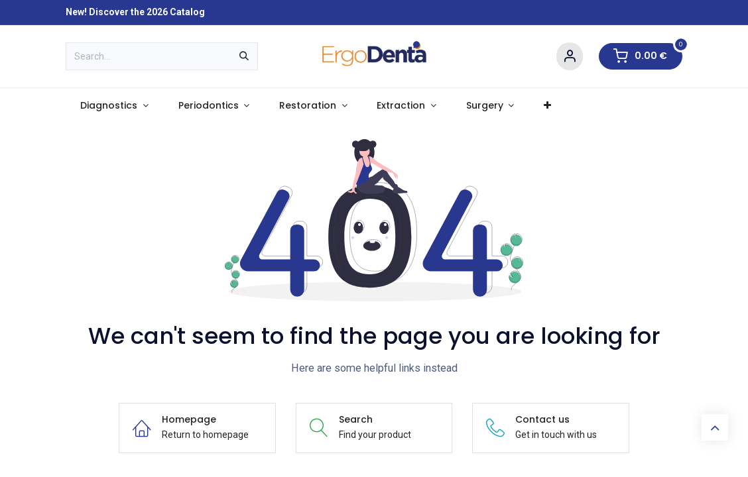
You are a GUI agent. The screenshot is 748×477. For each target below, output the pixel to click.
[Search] (244, 56)
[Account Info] (569, 56)
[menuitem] (114, 105)
